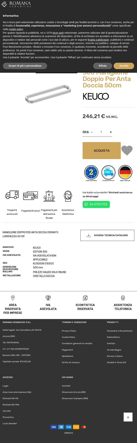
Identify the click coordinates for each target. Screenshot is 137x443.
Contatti (66, 386)
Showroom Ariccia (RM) (74, 392)
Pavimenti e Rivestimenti (120, 331)
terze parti (58, 32)
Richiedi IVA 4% (10, 398)
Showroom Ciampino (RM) (75, 398)
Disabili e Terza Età (116, 362)
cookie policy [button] (16, 29)
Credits (68, 433)
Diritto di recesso (71, 362)
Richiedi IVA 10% (11, 404)
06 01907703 (98, 204)
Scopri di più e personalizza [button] (25, 65)
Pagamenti (67, 350)
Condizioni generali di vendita (77, 343)
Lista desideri (10, 423)
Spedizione (67, 356)
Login (5, 386)
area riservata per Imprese (12, 309)
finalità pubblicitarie (98, 39)
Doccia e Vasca (115, 356)
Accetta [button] (123, 65)
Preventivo (8, 417)
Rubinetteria (113, 337)
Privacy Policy (69, 331)
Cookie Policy (68, 337)
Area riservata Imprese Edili (17, 392)
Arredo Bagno (114, 350)
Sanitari (111, 343)
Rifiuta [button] (103, 65)
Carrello (7, 411)
